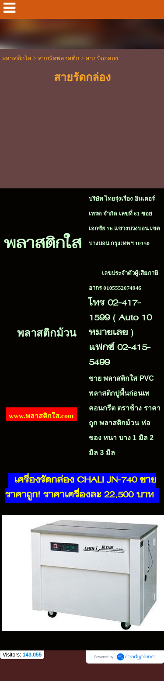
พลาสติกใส (16, 58)
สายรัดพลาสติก (58, 58)
